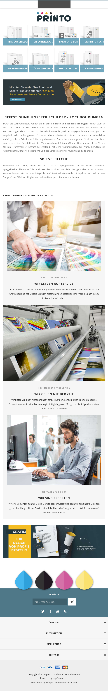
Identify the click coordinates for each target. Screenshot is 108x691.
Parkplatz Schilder (69, 41)
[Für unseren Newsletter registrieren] (50, 602)
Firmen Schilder (18, 41)
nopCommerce (60, 678)
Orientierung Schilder (43, 41)
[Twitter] (42, 611)
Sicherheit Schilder (94, 41)
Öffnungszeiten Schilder (43, 68)
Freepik (49, 682)
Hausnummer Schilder (94, 68)
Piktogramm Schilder (18, 68)
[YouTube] (57, 611)
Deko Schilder (68, 68)
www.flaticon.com (68, 682)
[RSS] (65, 611)
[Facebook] (50, 611)
